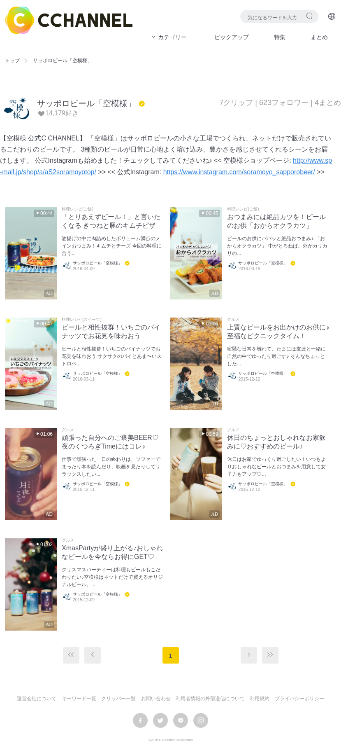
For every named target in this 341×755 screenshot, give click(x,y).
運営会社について (36, 698)
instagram (200, 720)
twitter (160, 720)
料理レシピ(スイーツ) (82, 320)
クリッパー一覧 (118, 698)
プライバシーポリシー (299, 698)
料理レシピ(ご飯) (77, 209)
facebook (140, 720)
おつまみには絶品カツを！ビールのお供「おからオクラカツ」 (276, 221)
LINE (180, 720)
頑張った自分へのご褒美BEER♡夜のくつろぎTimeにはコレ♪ (110, 442)
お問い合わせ (156, 698)
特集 (279, 37)
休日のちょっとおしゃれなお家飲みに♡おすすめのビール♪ (276, 442)
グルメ (233, 320)
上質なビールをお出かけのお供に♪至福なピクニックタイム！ (278, 331)
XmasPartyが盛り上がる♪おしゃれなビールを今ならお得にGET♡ (112, 552)
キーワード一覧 (79, 698)
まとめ (319, 37)
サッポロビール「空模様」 (86, 103)
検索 (309, 15)
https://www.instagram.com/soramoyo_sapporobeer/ (239, 171)
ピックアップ (231, 37)
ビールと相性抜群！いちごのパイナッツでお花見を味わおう (111, 331)
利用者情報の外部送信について (210, 698)
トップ (12, 60)
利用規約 (259, 698)
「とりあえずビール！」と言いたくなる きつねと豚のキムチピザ (111, 221)
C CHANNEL (68, 20)
